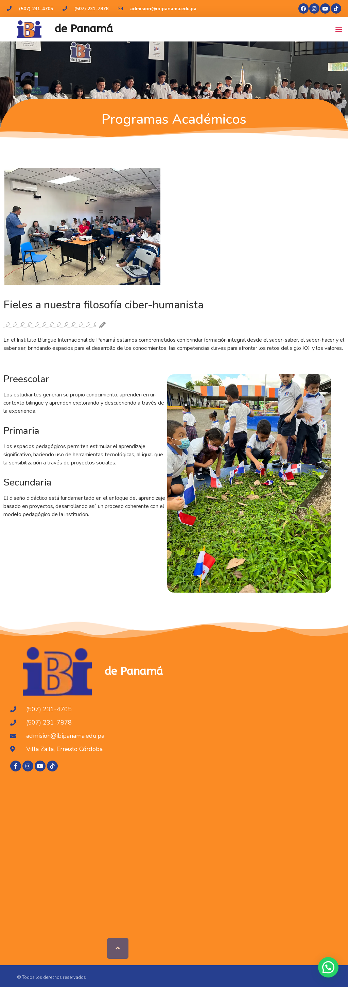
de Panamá (84, 28)
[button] (339, 29)
